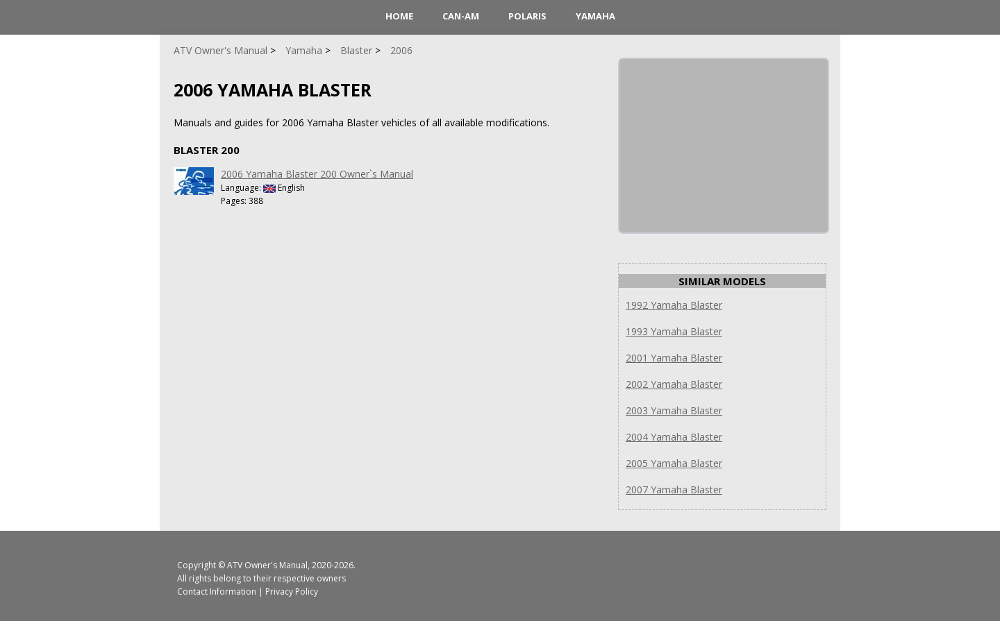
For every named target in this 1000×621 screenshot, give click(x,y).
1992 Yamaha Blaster (674, 305)
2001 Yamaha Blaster (674, 357)
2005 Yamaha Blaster (674, 463)
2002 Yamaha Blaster (674, 384)
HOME (399, 16)
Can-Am (460, 16)
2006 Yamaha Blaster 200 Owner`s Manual (317, 173)
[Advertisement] (723, 145)
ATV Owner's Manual (267, 565)
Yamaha (595, 16)
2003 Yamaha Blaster (674, 410)
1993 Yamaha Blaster (674, 331)
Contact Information (216, 591)
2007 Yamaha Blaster (674, 489)
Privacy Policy (291, 591)
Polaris (527, 16)
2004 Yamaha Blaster (674, 436)
